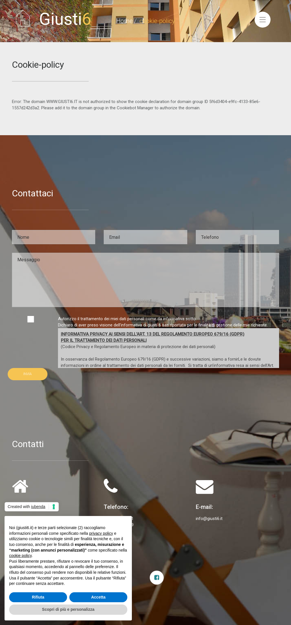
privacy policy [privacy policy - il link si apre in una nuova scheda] (101, 533)
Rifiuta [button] (38, 597)
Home (124, 20)
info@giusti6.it (209, 518)
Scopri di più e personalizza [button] (68, 609)
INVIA (27, 374)
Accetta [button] (98, 597)
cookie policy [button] (20, 555)
